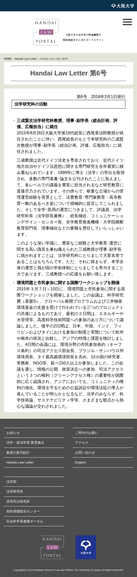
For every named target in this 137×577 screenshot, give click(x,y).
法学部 (11, 482)
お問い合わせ (85, 452)
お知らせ (13, 433)
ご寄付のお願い (86, 433)
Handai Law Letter (26, 58)
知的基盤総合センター (23, 511)
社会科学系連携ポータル (24, 521)
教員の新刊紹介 (18, 452)
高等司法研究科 (18, 501)
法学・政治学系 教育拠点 (25, 442)
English (80, 462)
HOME (8, 58)
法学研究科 (14, 491)
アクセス (81, 442)
